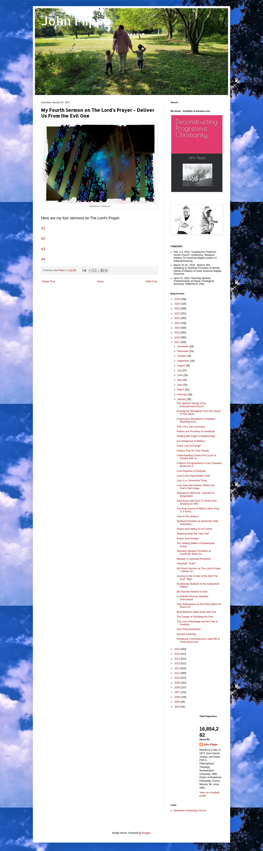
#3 (43, 249)
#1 (43, 228)
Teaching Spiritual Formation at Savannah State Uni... (194, 552)
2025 (177, 303)
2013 (177, 663)
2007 (177, 692)
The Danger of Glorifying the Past (195, 616)
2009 (177, 682)
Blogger (146, 833)
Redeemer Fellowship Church (190, 810)
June (180, 375)
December (183, 346)
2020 (177, 327)
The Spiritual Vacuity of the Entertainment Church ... (191, 405)
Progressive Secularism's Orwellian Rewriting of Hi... (196, 420)
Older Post (151, 281)
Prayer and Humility (187, 538)
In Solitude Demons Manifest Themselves (192, 598)
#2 (43, 239)
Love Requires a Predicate (191, 471)
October (182, 356)
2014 (177, 658)
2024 (177, 308)
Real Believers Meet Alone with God (196, 612)
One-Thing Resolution (189, 629)
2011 (177, 673)
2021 (177, 323)
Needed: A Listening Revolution (194, 558)
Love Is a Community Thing (192, 480)
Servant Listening (186, 634)
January (182, 399)
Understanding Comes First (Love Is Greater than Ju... (196, 457)
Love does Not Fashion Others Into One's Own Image (196, 487)
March (181, 389)
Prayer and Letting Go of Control (194, 528)
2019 (177, 332)
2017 (177, 342)
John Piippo (76, 21)
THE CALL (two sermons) (191, 426)
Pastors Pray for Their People (193, 450)
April (180, 384)
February (182, 394)
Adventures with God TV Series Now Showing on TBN (197, 502)
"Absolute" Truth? (186, 563)
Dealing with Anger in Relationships (196, 436)
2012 (177, 668)
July (179, 370)
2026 (177, 299)
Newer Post (48, 281)
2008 (177, 687)
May (180, 380)
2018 (177, 337)
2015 (177, 653)
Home (100, 281)
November (183, 351)
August (181, 365)
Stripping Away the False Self (193, 533)
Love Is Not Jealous (187, 516)
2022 (177, 318)
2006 (177, 697)
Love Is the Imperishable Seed (193, 475)
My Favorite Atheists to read (192, 591)
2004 (177, 706)
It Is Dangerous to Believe (191, 441)
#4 (43, 259)
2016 (177, 649)
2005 (177, 701)
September (183, 360)
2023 (177, 313)
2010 (177, 677)
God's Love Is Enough (189, 445)
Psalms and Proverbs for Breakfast (196, 431)
